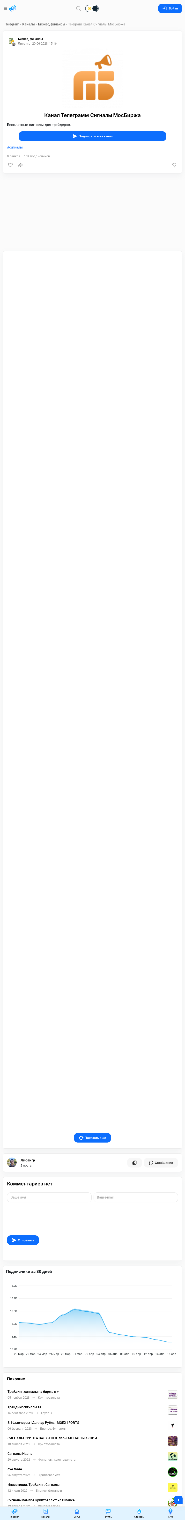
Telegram (12, 24)
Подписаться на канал (93, 136)
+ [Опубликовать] (175, 1498)
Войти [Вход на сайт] (170, 8)
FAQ (170, 1513)
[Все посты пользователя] (134, 1128)
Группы (108, 1513)
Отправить (23, 1205)
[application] (92, 1284)
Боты (77, 1513)
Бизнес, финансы (51, 24)
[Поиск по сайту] (78, 8)
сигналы (16, 147)
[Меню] (6, 8)
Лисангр (28, 1126)
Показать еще (92, 1103)
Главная (14, 1513)
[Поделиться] (20, 165)
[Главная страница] (12, 8)
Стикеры (139, 1513)
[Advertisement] (92, 212)
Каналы (28, 24)
